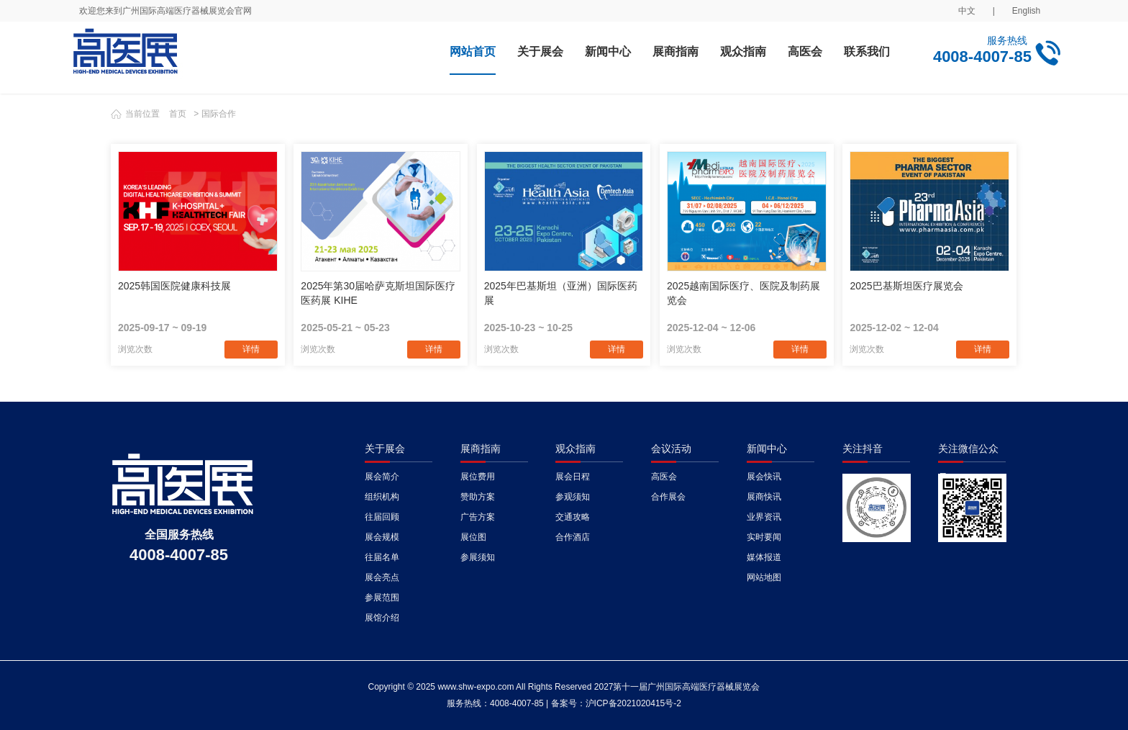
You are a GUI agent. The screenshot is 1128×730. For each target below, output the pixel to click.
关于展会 (540, 51)
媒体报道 (764, 557)
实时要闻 (764, 537)
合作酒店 (572, 537)
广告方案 (477, 517)
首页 (177, 114)
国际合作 (218, 114)
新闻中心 (608, 51)
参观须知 (572, 497)
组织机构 (382, 497)
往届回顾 (382, 517)
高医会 (805, 51)
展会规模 (382, 537)
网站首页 (473, 51)
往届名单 (382, 557)
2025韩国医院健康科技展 (174, 286)
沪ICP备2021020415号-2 (633, 703)
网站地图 (764, 577)
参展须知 (477, 557)
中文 (966, 11)
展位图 (473, 537)
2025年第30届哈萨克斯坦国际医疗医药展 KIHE (378, 293)
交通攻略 (572, 517)
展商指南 (675, 51)
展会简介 (382, 477)
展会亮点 (382, 577)
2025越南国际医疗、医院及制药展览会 (743, 293)
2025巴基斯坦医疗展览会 (906, 286)
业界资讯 (764, 517)
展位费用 (477, 477)
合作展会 (668, 497)
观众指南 (743, 51)
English (1026, 11)
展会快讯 (764, 477)
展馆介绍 (382, 618)
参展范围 (382, 597)
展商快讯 (764, 497)
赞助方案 (477, 497)
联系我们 (867, 51)
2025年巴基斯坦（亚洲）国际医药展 (560, 293)
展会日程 (572, 477)
